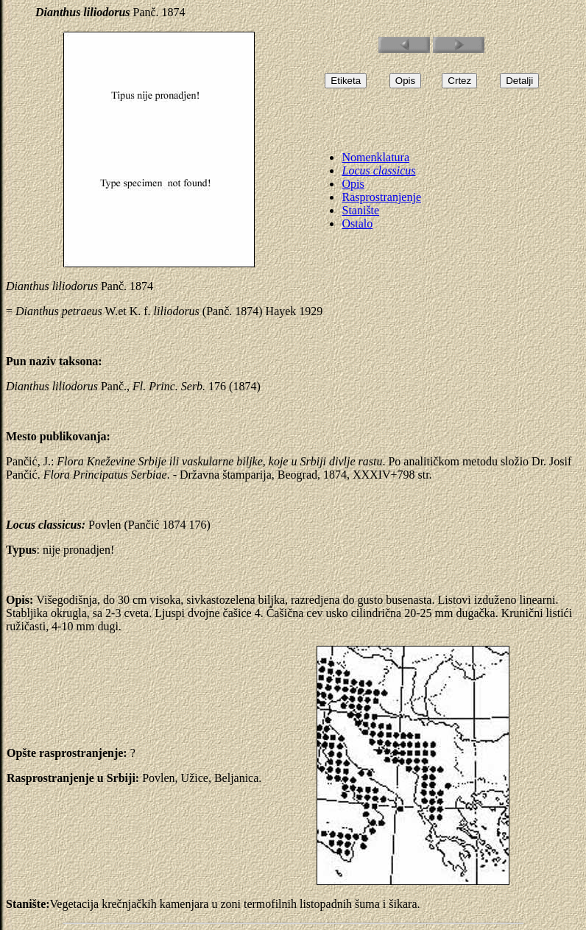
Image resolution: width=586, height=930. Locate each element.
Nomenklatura (375, 157)
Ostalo (357, 223)
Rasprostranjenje (381, 197)
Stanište (360, 210)
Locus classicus (378, 170)
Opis (353, 183)
